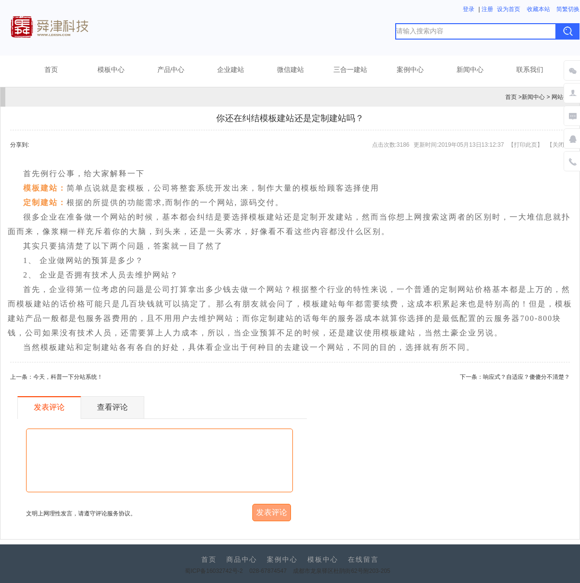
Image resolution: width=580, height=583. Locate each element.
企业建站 (230, 69)
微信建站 (290, 69)
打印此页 (525, 144)
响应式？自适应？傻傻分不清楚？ (526, 377)
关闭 (558, 144)
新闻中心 (469, 69)
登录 (468, 9)
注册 (487, 9)
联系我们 (529, 69)
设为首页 (508, 9)
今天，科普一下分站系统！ (68, 377)
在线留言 (363, 559)
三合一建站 (350, 69)
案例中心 (410, 69)
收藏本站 (538, 9)
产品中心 (170, 69)
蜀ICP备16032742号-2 (214, 571)
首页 (51, 69)
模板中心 (110, 69)
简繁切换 (568, 9)
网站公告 (563, 97)
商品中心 (241, 559)
